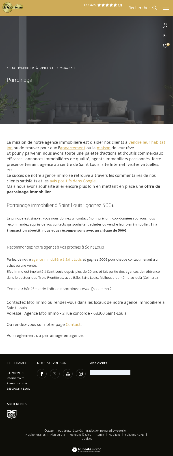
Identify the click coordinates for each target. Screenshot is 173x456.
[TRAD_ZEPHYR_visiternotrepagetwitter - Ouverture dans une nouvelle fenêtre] (55, 374)
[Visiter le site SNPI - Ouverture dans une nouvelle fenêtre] (12, 414)
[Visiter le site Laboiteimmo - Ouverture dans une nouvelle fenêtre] (86, 447)
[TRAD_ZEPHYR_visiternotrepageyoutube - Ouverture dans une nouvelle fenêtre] (68, 374)
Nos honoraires (35, 435)
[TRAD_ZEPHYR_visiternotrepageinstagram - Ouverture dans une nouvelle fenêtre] (81, 374)
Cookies (87, 438)
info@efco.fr (15, 378)
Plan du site (58, 435)
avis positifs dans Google (73, 181)
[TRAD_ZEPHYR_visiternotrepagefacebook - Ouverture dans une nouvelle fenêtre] (42, 374)
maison (103, 147)
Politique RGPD (134, 435)
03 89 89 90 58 (16, 373)
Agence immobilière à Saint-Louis (31, 68)
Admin (100, 435)
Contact (73, 324)
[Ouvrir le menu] (166, 8)
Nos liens (115, 435)
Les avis (100, 5)
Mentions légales (81, 435)
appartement (72, 147)
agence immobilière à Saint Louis (57, 259)
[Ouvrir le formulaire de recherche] (142, 7)
